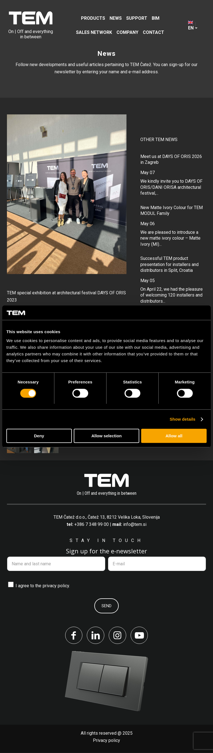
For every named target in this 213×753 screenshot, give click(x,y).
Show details (183, 419)
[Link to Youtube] (140, 635)
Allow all (174, 436)
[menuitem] (93, 18)
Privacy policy (106, 741)
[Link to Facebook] (73, 635)
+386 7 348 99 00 (91, 524)
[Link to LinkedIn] (95, 635)
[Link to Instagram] (117, 635)
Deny (39, 436)
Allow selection (106, 436)
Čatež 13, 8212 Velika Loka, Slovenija (124, 517)
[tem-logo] (30, 25)
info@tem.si (134, 524)
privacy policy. (56, 585)
